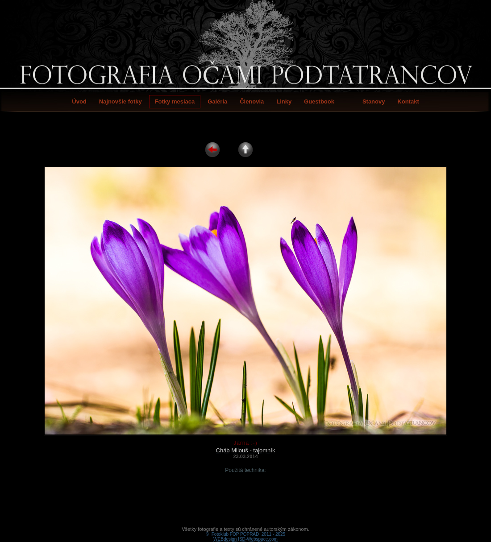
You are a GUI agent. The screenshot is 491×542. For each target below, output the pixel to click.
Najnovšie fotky (120, 101)
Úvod (79, 101)
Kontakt (408, 101)
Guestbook (319, 101)
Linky (283, 101)
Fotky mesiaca (175, 101)
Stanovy (373, 101)
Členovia (252, 101)
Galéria (217, 101)
